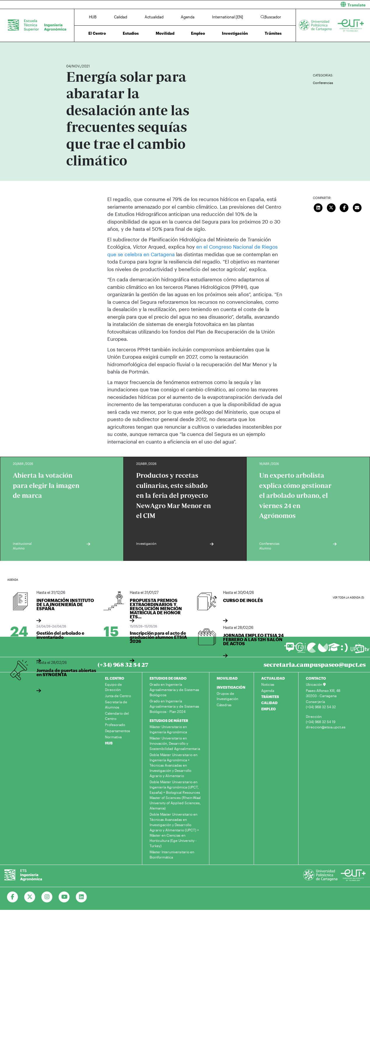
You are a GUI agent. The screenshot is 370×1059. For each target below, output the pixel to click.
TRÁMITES (270, 697)
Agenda (187, 17)
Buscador (271, 17)
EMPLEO (268, 709)
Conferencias (323, 83)
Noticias (267, 684)
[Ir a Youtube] (64, 897)
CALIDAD (269, 703)
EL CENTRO (114, 678)
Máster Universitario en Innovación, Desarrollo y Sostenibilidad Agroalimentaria (175, 743)
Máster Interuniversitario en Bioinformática (172, 854)
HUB (93, 17)
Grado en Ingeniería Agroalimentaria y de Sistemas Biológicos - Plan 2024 (174, 706)
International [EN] (227, 17)
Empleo (198, 33)
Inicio (71, 49)
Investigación (235, 33)
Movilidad (165, 33)
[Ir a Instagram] (47, 897)
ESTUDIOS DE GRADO (168, 678)
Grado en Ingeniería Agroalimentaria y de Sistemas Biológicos (174, 689)
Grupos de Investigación (227, 696)
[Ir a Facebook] (12, 897)
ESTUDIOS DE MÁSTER (169, 720)
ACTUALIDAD (273, 678)
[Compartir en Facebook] (344, 207)
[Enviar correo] (357, 207)
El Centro (97, 33)
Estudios (131, 33)
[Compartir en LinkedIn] (318, 207)
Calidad (120, 17)
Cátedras (224, 705)
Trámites (273, 33)
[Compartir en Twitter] (331, 207)
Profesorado (115, 725)
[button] (280, 4)
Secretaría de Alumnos (116, 704)
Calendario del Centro (117, 715)
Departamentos (117, 731)
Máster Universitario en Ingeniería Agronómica (168, 729)
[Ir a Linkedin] (81, 897)
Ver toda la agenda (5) (348, 597)
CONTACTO (316, 678)
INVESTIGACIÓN (231, 687)
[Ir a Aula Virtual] (334, 649)
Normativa (113, 737)
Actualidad (154, 17)
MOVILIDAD (227, 678)
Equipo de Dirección (113, 687)
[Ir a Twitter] (30, 897)
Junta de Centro (118, 696)
